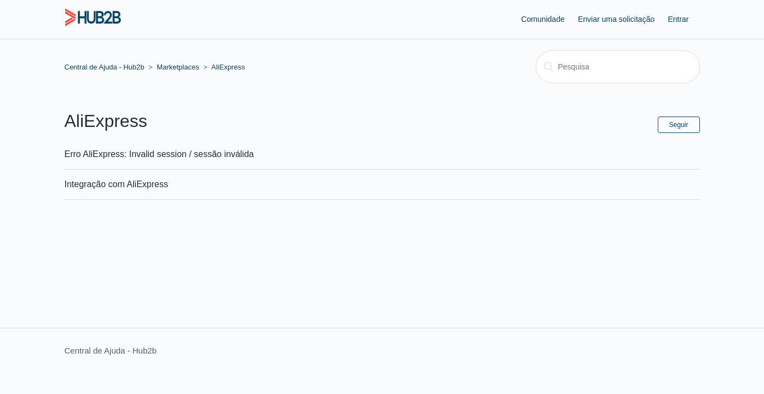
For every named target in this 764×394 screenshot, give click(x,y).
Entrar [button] (678, 19)
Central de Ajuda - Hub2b (105, 67)
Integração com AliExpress (116, 184)
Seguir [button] (678, 125)
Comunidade (543, 19)
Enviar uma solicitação (616, 19)
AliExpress (228, 67)
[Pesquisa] (618, 66)
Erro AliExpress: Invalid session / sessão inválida (159, 154)
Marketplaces (178, 67)
